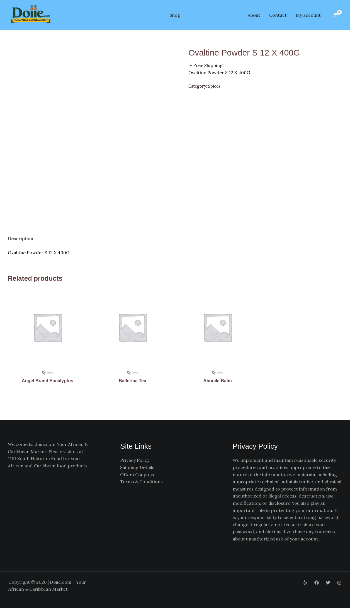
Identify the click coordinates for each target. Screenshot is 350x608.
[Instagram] (339, 582)
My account (308, 15)
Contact (278, 15)
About (254, 15)
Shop (175, 15)
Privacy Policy (134, 460)
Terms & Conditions (141, 481)
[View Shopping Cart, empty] (335, 15)
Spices (214, 86)
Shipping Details (137, 467)
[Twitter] (328, 582)
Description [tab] (20, 238)
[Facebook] (316, 582)
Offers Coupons (137, 474)
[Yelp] (305, 582)
